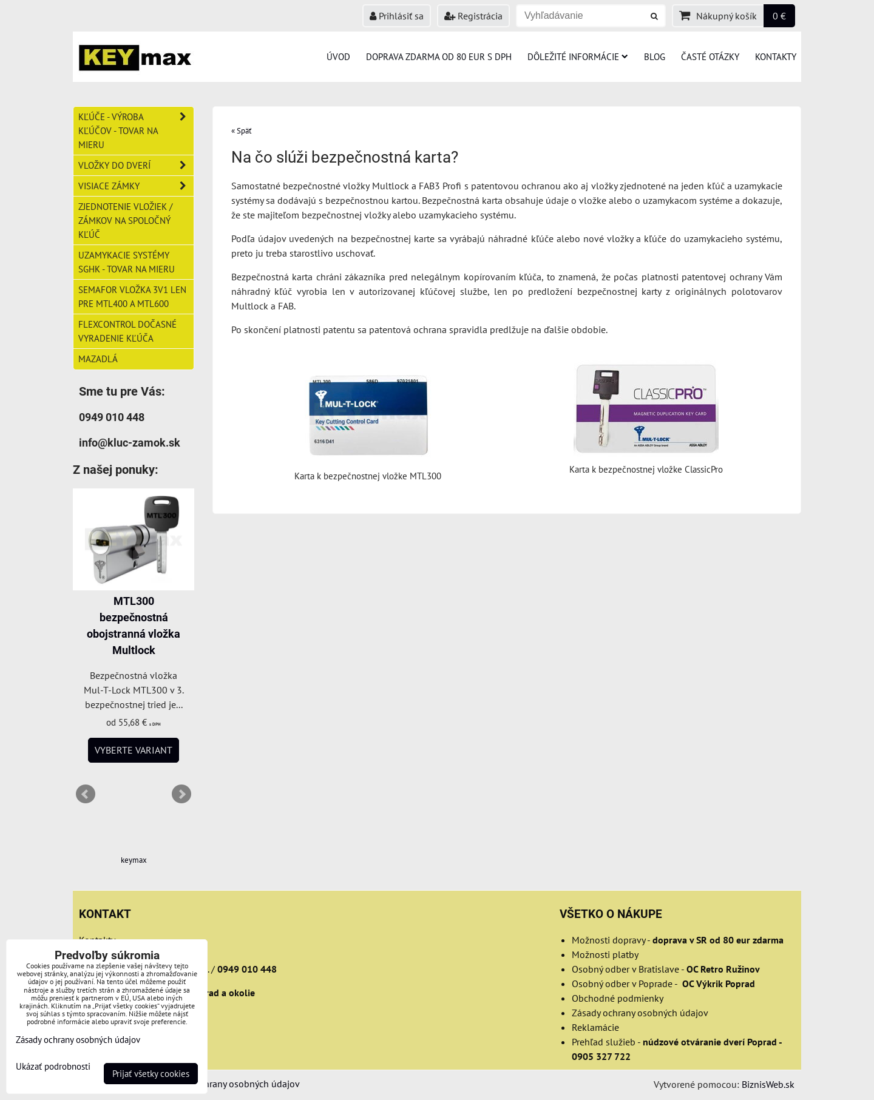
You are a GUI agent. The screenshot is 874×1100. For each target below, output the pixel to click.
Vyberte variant (133, 750)
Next (181, 794)
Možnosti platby (605, 954)
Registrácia (473, 16)
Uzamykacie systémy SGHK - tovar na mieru (126, 262)
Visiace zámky (136, 186)
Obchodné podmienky (617, 998)
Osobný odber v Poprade (622, 983)
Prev (85, 794)
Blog (654, 56)
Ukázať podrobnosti (53, 1067)
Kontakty (775, 56)
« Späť (241, 131)
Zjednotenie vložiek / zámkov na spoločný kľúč (125, 220)
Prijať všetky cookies (150, 1073)
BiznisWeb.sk (768, 1084)
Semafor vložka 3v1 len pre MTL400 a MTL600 (132, 296)
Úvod (338, 56)
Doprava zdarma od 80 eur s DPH (439, 56)
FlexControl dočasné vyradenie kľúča (127, 331)
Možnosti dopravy (608, 940)
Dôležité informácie (577, 56)
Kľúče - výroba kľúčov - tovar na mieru (136, 131)
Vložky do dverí (136, 165)
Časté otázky (710, 56)
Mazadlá (98, 359)
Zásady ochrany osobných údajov (640, 1013)
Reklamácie (595, 1027)
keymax (134, 860)
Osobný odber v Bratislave (625, 969)
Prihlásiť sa (397, 16)
